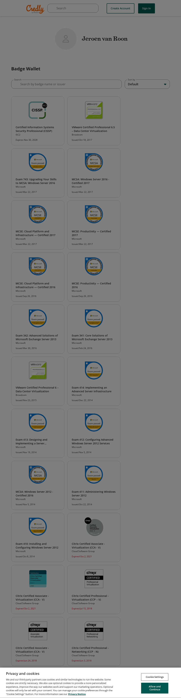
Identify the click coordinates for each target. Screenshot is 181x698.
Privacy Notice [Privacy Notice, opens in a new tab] (77, 695)
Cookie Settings (155, 678)
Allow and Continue (155, 689)
